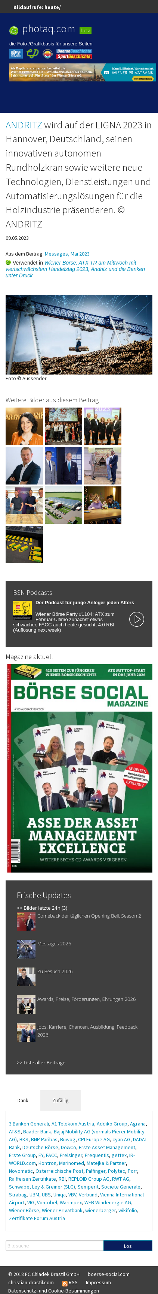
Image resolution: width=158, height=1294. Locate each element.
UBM (34, 1194)
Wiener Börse (24, 1210)
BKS (23, 1139)
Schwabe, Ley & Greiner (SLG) (42, 1186)
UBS (46, 1194)
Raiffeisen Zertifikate (32, 1178)
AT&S (15, 1131)
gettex (119, 1155)
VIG (30, 1202)
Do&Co (68, 1147)
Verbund (88, 1194)
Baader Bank (37, 1131)
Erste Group (22, 1155)
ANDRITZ (24, 124)
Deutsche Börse (40, 1147)
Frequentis (97, 1155)
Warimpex (71, 1202)
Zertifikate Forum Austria (37, 1218)
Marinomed (71, 1163)
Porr (132, 1171)
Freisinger (71, 1155)
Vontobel (47, 1202)
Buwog (67, 1139)
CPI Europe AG (94, 1139)
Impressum (98, 1282)
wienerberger (100, 1210)
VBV (72, 1194)
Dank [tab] (23, 1100)
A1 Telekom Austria (73, 1123)
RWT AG (120, 1178)
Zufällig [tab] (60, 1100)
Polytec (116, 1171)
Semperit (88, 1186)
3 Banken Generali (29, 1123)
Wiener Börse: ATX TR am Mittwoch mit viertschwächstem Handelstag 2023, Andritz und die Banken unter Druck (75, 269)
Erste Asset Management (107, 1147)
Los (128, 1246)
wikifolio (127, 1210)
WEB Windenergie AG (107, 1202)
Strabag (18, 1194)
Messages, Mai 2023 (67, 253)
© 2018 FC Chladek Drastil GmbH (44, 1274)
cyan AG (121, 1139)
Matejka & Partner (106, 1163)
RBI (62, 1178)
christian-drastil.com (31, 1282)
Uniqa (59, 1194)
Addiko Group (112, 1123)
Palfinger (95, 1171)
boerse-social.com (109, 1274)
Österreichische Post (59, 1171)
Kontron (47, 1163)
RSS (70, 1282)
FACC (51, 1155)
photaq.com (48, 28)
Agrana (138, 1123)
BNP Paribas (44, 1139)
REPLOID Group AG (88, 1178)
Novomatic (21, 1171)
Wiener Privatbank (62, 1210)
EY (40, 1155)
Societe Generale (120, 1186)
